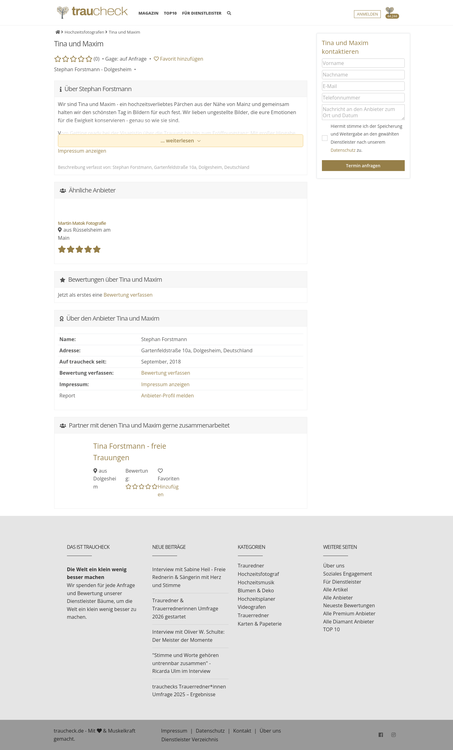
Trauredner (251, 565)
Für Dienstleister (342, 581)
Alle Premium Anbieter (349, 613)
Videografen (252, 607)
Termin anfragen (363, 166)
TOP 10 (331, 629)
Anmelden (367, 14)
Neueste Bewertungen (349, 605)
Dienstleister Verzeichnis (189, 739)
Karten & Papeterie (260, 623)
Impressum (174, 730)
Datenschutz (343, 150)
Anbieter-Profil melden (167, 395)
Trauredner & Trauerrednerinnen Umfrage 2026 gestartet (185, 608)
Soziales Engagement (347, 573)
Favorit (178, 58)
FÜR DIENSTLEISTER (202, 13)
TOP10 (170, 13)
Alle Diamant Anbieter (348, 621)
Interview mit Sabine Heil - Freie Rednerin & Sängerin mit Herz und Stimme (188, 577)
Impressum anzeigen (82, 150)
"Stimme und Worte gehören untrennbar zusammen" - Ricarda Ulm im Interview (185, 663)
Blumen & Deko (256, 590)
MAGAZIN (148, 13)
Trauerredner (253, 615)
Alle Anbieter (338, 597)
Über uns (333, 565)
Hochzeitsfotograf (258, 574)
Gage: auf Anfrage (126, 58)
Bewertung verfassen (128, 294)
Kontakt (242, 730)
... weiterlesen (178, 140)
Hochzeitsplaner (257, 598)
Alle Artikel (335, 589)
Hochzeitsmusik (256, 582)
